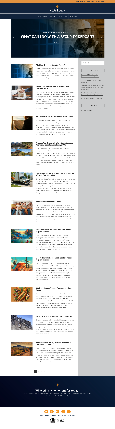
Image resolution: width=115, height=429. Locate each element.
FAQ (65, 415)
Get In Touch (71, 415)
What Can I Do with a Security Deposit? (50, 65)
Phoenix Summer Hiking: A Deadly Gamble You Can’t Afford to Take (53, 343)
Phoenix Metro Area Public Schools (49, 201)
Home (41, 415)
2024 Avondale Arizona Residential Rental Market (54, 117)
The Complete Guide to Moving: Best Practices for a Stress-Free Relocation (55, 174)
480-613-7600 (100, 1)
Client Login (90, 1)
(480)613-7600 (87, 393)
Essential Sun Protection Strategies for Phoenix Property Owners (54, 259)
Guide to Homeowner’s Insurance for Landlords (54, 316)
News (59, 415)
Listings (53, 415)
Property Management (87, 110)
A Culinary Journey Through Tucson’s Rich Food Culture (54, 289)
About (47, 415)
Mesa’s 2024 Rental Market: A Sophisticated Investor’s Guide (52, 87)
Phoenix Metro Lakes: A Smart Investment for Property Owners (53, 231)
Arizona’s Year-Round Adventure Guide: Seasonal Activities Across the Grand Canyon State (54, 144)
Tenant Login (79, 1)
